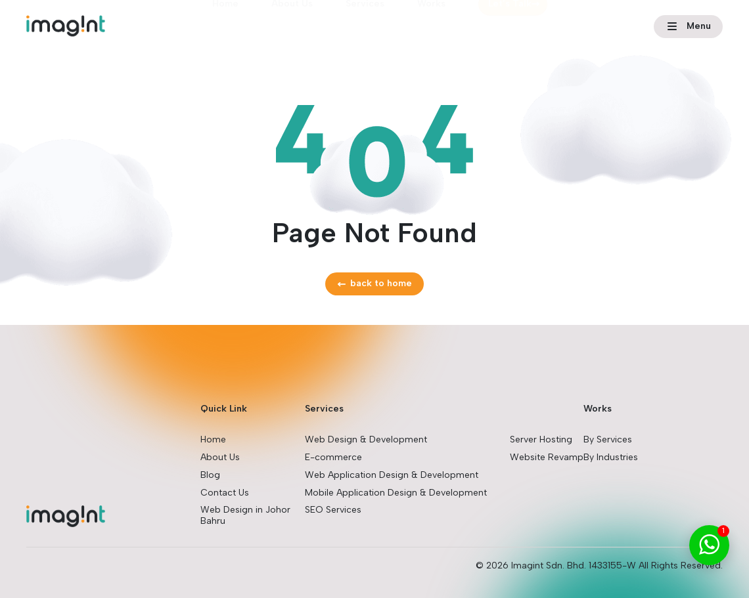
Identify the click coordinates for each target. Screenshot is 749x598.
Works (431, 24)
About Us (292, 24)
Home (225, 24)
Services (365, 24)
